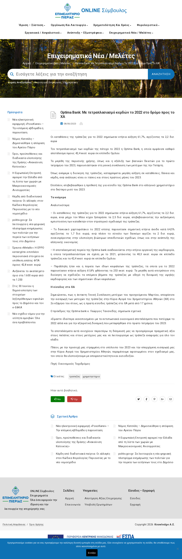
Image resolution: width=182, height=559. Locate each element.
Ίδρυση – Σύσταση (32, 25)
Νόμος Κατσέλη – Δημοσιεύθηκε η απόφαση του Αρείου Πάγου (28, 143)
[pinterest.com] (155, 399)
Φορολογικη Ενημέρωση (47, 82)
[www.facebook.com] (147, 399)
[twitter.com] (139, 399)
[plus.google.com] (163, 399)
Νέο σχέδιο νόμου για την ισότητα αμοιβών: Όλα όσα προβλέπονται (28, 318)
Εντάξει (92, 553)
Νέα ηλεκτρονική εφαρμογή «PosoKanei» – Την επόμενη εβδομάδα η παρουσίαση (82, 428)
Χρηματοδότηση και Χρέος (112, 25)
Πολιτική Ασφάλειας (14, 524)
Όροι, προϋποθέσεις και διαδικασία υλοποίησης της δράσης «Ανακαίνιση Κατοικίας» (79, 442)
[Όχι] (177, 550)
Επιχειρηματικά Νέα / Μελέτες (131, 32)
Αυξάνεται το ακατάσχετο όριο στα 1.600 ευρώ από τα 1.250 (28, 275)
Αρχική (27, 63)
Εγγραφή (135, 504)
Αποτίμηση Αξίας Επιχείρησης (103, 498)
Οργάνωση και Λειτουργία (69, 25)
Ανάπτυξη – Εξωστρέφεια (85, 32)
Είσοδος (135, 498)
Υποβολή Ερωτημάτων (98, 504)
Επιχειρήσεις (70, 82)
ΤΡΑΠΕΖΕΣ (74, 376)
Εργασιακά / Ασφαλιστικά (43, 32)
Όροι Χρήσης (36, 524)
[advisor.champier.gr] (171, 399)
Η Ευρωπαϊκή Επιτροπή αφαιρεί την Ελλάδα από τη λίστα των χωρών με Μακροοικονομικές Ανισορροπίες (27, 181)
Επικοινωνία (72, 504)
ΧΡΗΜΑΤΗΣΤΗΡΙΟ (91, 376)
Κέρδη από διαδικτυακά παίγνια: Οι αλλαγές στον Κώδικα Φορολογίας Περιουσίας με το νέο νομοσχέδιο (27, 205)
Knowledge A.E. (164, 524)
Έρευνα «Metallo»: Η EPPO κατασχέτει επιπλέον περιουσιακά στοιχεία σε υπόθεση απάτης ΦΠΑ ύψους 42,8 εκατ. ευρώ (28, 256)
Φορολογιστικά (148, 25)
